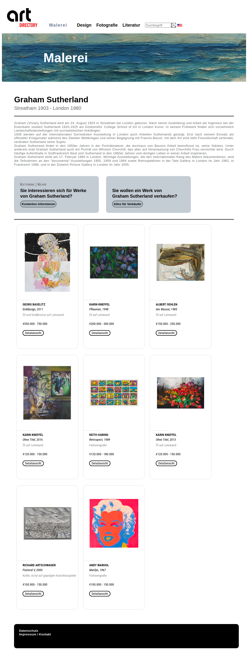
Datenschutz (28, 631)
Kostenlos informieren (38, 204)
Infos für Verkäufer (127, 204)
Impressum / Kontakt (35, 634)
